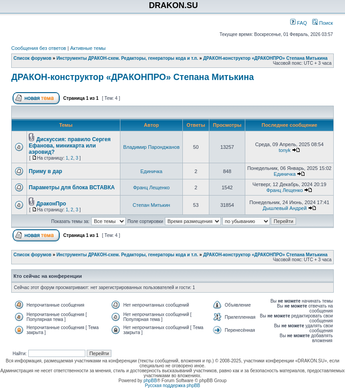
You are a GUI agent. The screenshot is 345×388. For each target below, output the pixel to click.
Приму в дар (45, 171)
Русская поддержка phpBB (172, 385)
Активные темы (88, 48)
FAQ (298, 23)
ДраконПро (51, 204)
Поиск (322, 23)
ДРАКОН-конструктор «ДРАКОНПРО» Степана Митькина (265, 58)
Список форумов (32, 58)
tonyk (285, 150)
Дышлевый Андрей (285, 208)
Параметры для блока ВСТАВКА (72, 187)
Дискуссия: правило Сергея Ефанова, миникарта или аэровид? (70, 145)
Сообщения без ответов (38, 48)
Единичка (151, 171)
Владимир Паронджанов (151, 147)
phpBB (150, 380)
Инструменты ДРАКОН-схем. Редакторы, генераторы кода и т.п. (127, 58)
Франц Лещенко (151, 187)
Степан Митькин (151, 205)
